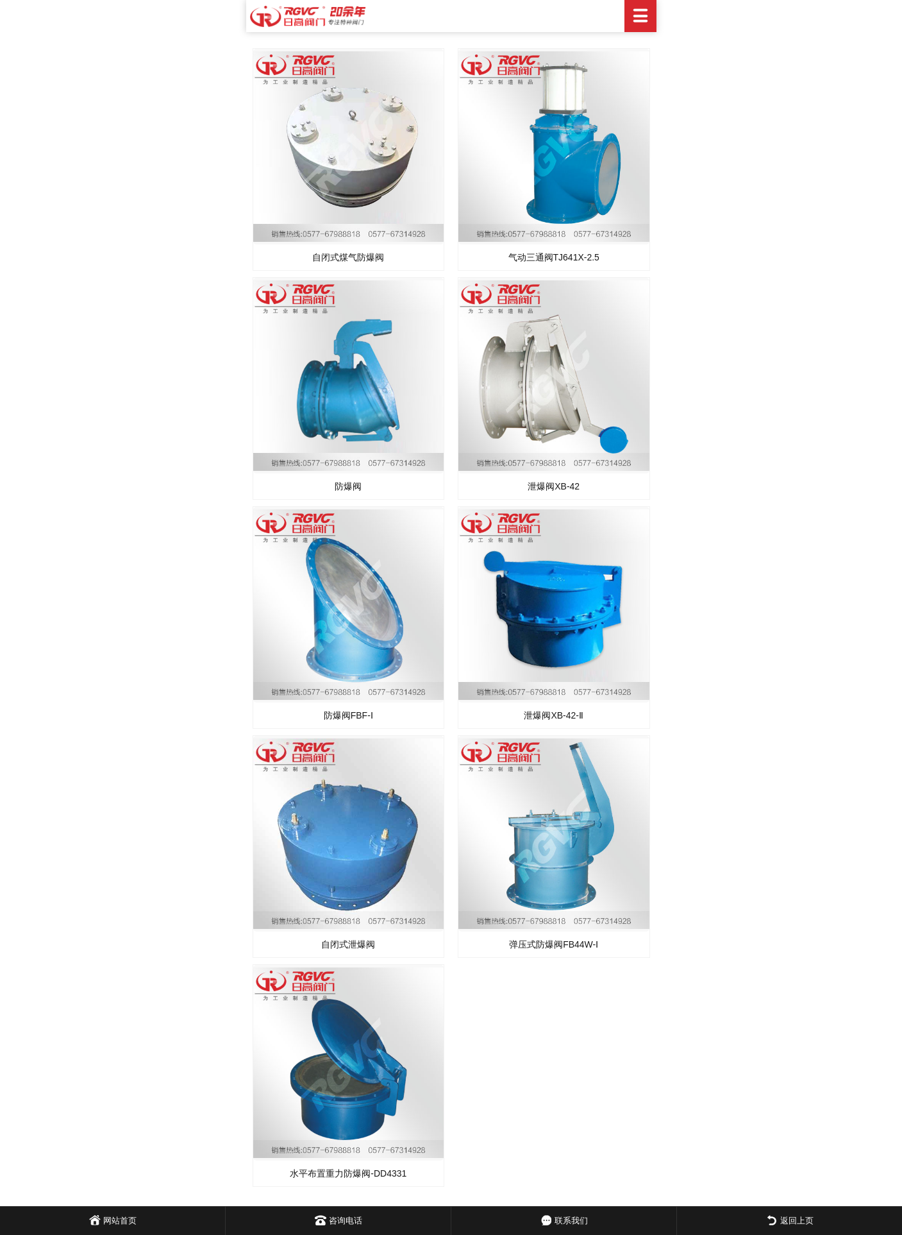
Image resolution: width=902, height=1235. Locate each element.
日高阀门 (451, 16)
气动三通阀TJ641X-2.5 (553, 257)
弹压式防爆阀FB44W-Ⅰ (553, 944)
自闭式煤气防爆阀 (348, 257)
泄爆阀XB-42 (554, 486)
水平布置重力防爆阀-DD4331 (348, 1173)
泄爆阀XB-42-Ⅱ (553, 715)
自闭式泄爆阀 (348, 944)
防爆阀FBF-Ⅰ (348, 715)
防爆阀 (348, 486)
